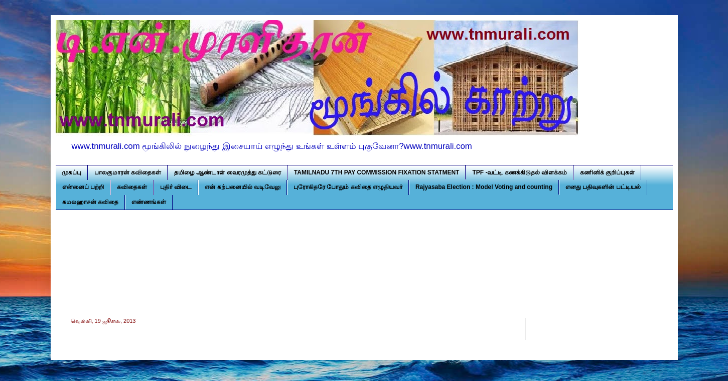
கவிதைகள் (132, 186)
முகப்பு (71, 172)
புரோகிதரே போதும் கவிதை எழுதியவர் (348, 186)
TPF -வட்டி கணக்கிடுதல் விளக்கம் (519, 172)
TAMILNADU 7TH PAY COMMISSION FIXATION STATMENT (377, 172)
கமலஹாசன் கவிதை (90, 202)
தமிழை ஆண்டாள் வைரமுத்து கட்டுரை (227, 172)
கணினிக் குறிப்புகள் (607, 172)
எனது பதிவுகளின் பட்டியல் (603, 186)
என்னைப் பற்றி (83, 186)
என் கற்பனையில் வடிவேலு (242, 186)
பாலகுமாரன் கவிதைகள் (127, 172)
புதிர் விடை (176, 186)
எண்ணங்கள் (148, 202)
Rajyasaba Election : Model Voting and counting (483, 186)
